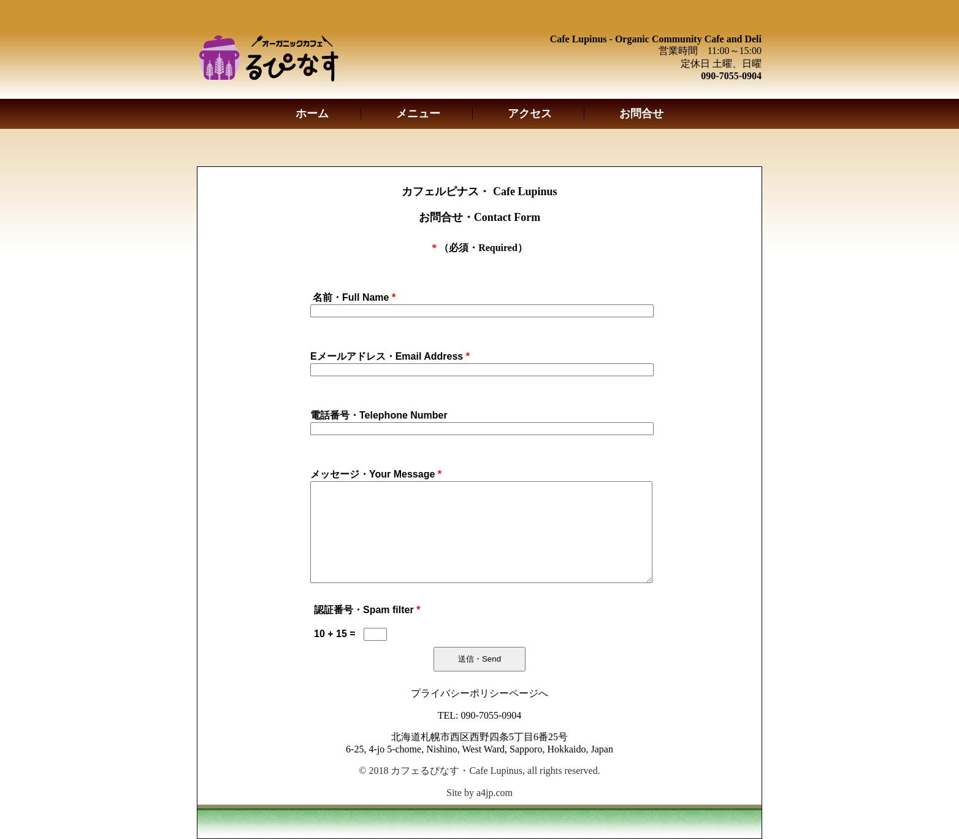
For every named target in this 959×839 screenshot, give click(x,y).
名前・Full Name (354, 297)
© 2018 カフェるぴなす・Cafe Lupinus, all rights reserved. (479, 770)
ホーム (312, 113)
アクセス (530, 113)
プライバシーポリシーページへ (479, 693)
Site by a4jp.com (479, 792)
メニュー (418, 113)
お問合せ (641, 113)
